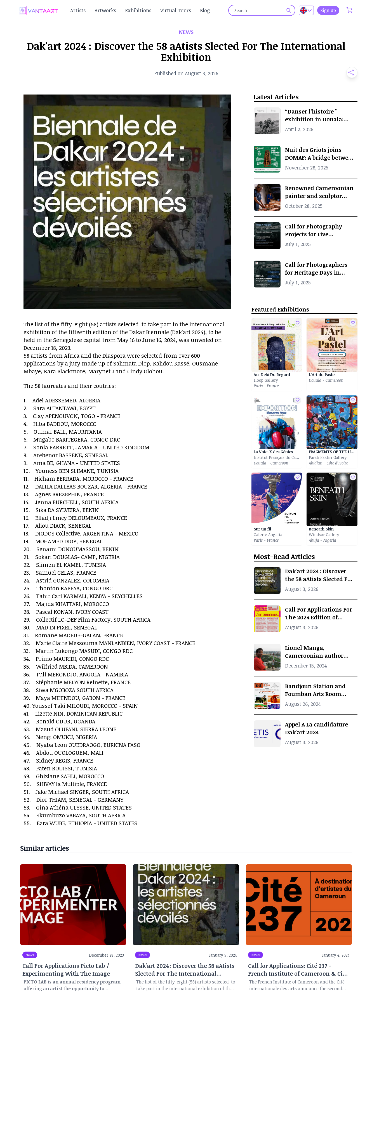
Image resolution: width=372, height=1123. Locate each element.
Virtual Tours (175, 10)
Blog (205, 10)
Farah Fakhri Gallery (328, 457)
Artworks (105, 10)
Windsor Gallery (324, 534)
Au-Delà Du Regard (272, 374)
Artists (78, 10)
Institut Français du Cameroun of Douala (277, 457)
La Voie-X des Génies (273, 451)
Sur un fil (262, 529)
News (30, 955)
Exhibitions (138, 10)
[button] (349, 72)
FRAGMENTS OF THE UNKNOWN (332, 451)
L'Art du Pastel (322, 374)
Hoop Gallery (266, 380)
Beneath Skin (321, 529)
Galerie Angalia (268, 534)
